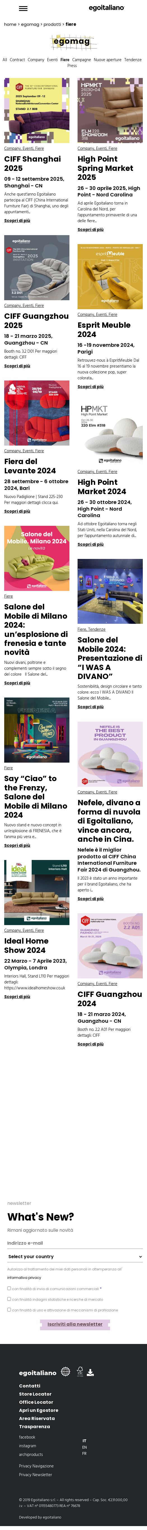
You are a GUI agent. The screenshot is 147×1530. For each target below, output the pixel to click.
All (5, 60)
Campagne (81, 60)
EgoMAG (30, 24)
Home (10, 24)
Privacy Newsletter (35, 1475)
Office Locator (36, 1402)
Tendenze (133, 60)
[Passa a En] (84, 1447)
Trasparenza (34, 1426)
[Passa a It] (84, 1441)
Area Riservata (37, 1418)
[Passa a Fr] (84, 1453)
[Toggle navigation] (23, 9)
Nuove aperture (108, 60)
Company (36, 60)
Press (72, 66)
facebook (27, 1437)
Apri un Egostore (38, 1410)
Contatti (29, 1386)
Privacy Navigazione (36, 1466)
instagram (27, 1446)
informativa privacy (24, 1277)
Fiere (64, 60)
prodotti (52, 24)
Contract (17, 60)
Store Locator (35, 1394)
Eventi (52, 60)
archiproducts (31, 1454)
